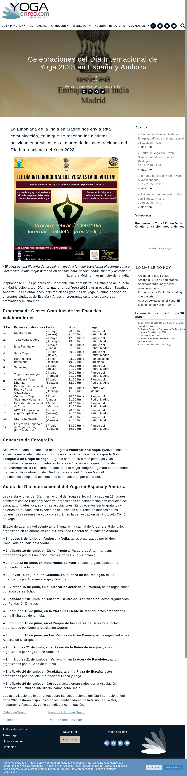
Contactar (9, 747)
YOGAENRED (137, 26)
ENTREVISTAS (38, 26)
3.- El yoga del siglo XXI (149, 335)
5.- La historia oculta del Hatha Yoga (154, 345)
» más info (145, 146)
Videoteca (143, 215)
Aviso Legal (10, 735)
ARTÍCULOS (58, 26)
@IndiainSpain (14, 712)
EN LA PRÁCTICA (12, 26)
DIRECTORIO (117, 26)
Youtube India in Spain (65, 720)
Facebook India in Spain (66, 712)
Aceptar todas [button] (173, 767)
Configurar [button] (154, 767)
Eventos (94, 76)
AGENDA (100, 26)
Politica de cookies (15, 729)
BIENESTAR (80, 26)
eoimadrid (10, 720)
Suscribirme (70, 739)
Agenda (141, 127)
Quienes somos (13, 741)
